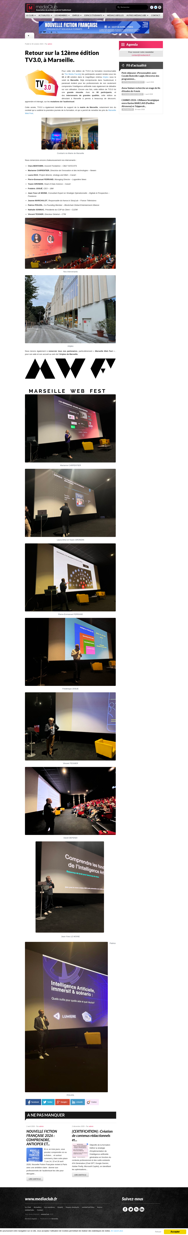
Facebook (125, 1209)
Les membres (49, 1207)
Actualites (38, 1207)
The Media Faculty (72, 74)
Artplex (106, 77)
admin (50, 44)
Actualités (128, 82)
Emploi (60, 1207)
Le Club (28, 1207)
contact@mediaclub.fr (141, 55)
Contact (40, 1210)
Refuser (158, 1232)
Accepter (175, 1231)
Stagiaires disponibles (132, 94)
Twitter (130, 1209)
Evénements (138, 82)
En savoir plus (117, 1231)
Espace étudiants (72, 1207)
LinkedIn (142, 1209)
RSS (136, 1209)
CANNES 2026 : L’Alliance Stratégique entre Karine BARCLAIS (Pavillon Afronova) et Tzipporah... (140, 103)
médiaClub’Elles (88, 1207)
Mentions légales (31, 1219)
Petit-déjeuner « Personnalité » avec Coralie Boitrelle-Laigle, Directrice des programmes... (140, 76)
